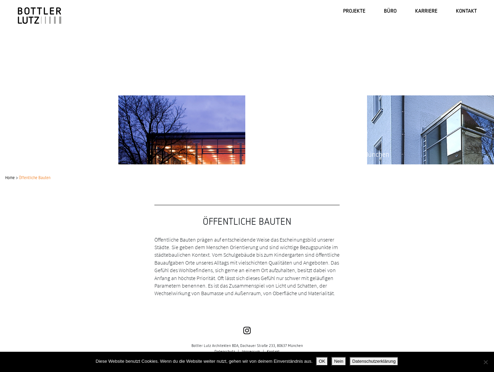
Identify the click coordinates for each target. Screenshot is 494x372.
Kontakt (273, 351)
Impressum (251, 351)
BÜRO (390, 10)
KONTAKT (466, 10)
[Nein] (485, 362)
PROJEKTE (354, 10)
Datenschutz (224, 351)
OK (322, 361)
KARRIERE (426, 10)
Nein (338, 361)
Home (10, 177)
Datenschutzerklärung (374, 361)
